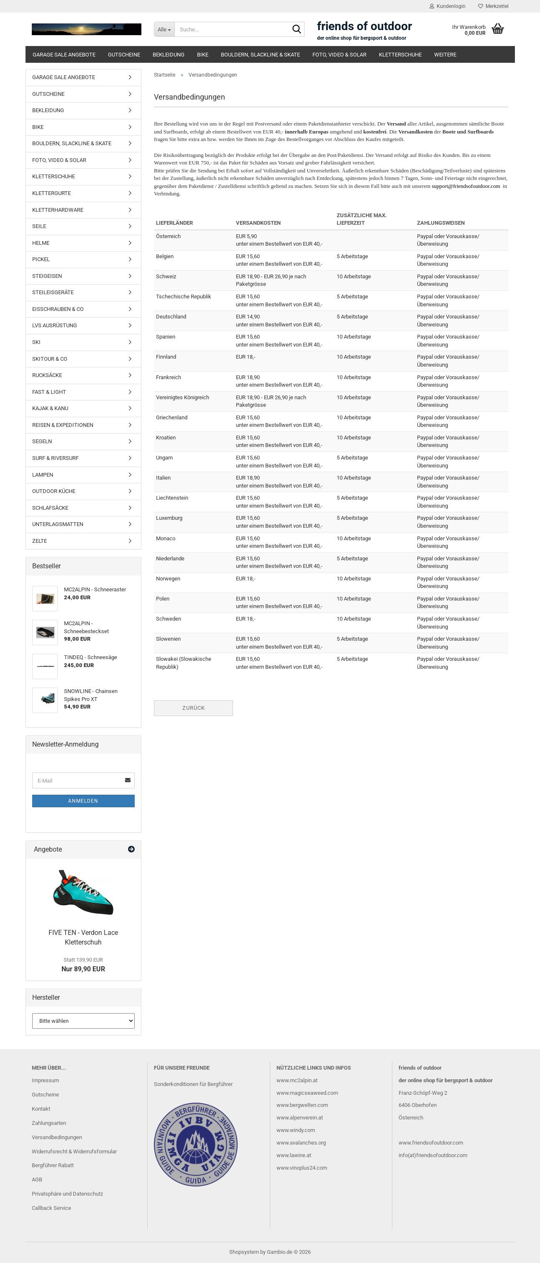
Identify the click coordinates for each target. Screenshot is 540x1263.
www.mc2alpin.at (296, 1080)
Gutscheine (45, 1094)
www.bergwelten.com (302, 1105)
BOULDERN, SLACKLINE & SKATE (260, 54)
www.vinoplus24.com (301, 1168)
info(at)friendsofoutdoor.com (433, 1155)
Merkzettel (493, 6)
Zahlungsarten (49, 1123)
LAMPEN (42, 475)
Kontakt (41, 1109)
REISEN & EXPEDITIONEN (62, 425)
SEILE (39, 226)
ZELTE (39, 541)
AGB (37, 1179)
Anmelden (83, 801)
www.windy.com (295, 1130)
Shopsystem (244, 1252)
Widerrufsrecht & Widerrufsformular (74, 1151)
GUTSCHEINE (124, 54)
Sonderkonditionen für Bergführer (193, 1084)
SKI (36, 342)
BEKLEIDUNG (168, 54)
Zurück (193, 708)
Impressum (45, 1080)
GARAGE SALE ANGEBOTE (64, 54)
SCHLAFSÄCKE (50, 508)
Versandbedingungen (57, 1137)
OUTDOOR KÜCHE (53, 491)
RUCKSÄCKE (47, 375)
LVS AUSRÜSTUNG (54, 325)
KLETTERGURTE (51, 193)
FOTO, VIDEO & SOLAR (339, 54)
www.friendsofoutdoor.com (431, 1143)
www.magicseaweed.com (307, 1093)
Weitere (445, 54)
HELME (40, 243)
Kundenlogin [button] (448, 6)
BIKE (202, 54)
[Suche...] (164, 29)
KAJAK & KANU (50, 408)
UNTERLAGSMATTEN (57, 524)
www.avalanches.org (301, 1143)
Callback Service (51, 1208)
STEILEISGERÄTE (53, 292)
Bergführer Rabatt (53, 1165)
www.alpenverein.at (299, 1117)
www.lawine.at (293, 1155)
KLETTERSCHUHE (400, 54)
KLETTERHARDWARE (57, 210)
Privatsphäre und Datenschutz (67, 1194)
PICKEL (41, 259)
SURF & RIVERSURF (55, 458)
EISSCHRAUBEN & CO (58, 309)
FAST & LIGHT (49, 392)
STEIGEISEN (47, 276)
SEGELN (42, 441)
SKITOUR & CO (49, 359)
